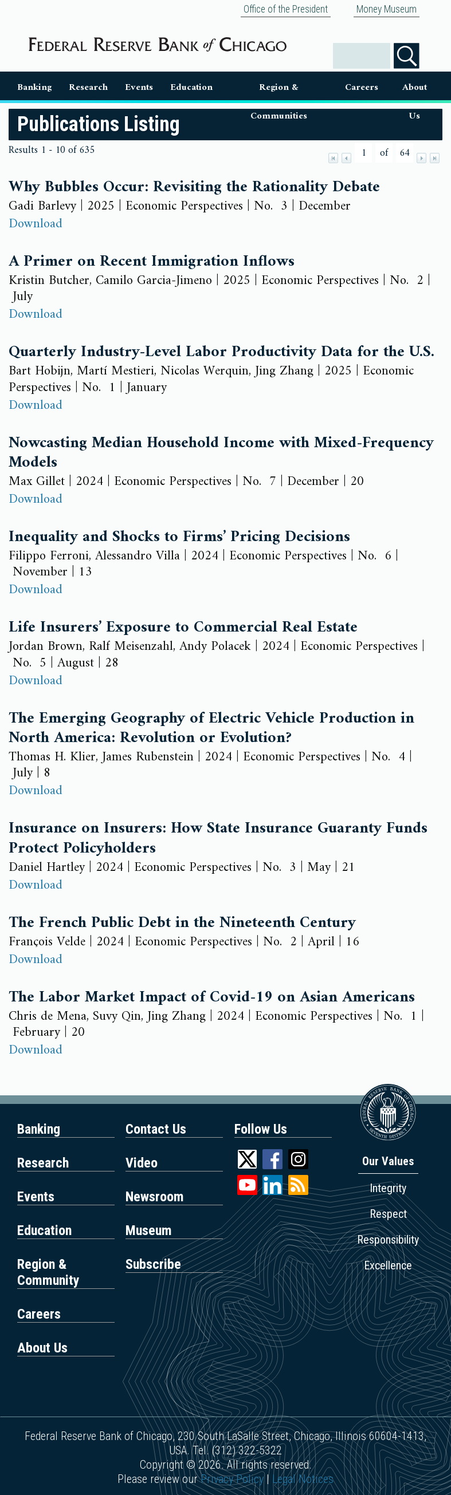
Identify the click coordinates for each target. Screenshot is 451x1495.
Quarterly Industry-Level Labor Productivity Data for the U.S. (221, 352)
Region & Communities (278, 89)
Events (139, 87)
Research (88, 87)
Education (191, 87)
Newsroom (155, 1197)
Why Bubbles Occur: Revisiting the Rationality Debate (194, 187)
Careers (361, 87)
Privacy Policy (232, 1479)
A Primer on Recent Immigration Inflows (152, 261)
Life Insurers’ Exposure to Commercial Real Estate (183, 627)
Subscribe (153, 1264)
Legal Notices (303, 1479)
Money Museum (386, 9)
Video (142, 1163)
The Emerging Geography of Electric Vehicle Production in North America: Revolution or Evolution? (211, 728)
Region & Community (48, 1272)
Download (35, 224)
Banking (34, 87)
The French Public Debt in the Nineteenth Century (182, 923)
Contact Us (156, 1129)
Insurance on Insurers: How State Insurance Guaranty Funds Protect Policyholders (218, 838)
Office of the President (286, 9)
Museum (149, 1230)
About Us (414, 89)
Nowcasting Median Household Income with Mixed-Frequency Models (221, 453)
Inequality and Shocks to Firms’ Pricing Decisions (179, 537)
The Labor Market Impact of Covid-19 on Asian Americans (212, 997)
